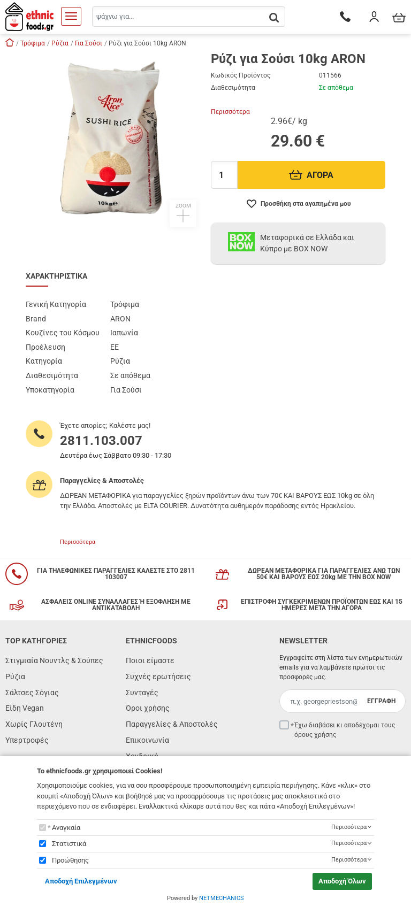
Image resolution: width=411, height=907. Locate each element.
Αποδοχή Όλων (342, 881)
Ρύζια (15, 676)
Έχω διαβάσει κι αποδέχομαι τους (344, 730)
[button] (113, 139)
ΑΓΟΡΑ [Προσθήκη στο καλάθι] (311, 175)
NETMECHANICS (221, 898)
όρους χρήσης (315, 735)
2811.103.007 (101, 440)
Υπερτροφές (27, 740)
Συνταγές (142, 692)
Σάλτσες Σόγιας (32, 692)
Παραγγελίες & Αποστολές (172, 724)
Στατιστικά (69, 844)
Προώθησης (70, 860)
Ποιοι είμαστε (150, 660)
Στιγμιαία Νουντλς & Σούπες (54, 660)
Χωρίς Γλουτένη (34, 724)
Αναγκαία (66, 828)
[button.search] (274, 17)
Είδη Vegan (24, 708)
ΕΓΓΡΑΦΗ (381, 701)
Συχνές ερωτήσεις (158, 676)
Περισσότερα (230, 112)
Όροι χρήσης (148, 708)
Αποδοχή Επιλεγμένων (81, 881)
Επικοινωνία (147, 740)
